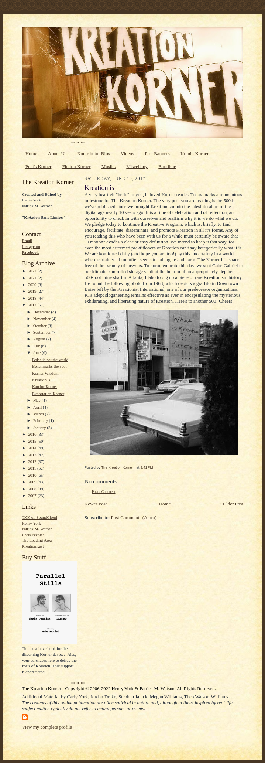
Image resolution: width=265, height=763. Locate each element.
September (42, 332)
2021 (32, 278)
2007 (32, 495)
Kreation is (41, 380)
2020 (32, 284)
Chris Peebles (33, 534)
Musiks (108, 166)
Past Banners (157, 153)
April (38, 407)
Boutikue (167, 166)
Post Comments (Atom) (134, 517)
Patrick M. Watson (37, 529)
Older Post (233, 504)
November (42, 318)
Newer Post (96, 504)
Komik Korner (194, 153)
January (40, 427)
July (37, 346)
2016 (32, 434)
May (37, 400)
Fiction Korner (76, 166)
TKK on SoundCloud (39, 517)
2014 (32, 448)
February (41, 420)
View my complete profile (47, 727)
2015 (32, 441)
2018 (32, 298)
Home (31, 153)
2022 (32, 271)
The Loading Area (37, 540)
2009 (32, 482)
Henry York (31, 523)
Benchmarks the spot (49, 366)
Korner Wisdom (45, 373)
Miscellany (137, 166)
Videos (127, 153)
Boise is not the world (50, 359)
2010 (32, 475)
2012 (32, 461)
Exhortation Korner (48, 393)
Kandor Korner (44, 386)
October (40, 325)
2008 (32, 489)
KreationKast (33, 546)
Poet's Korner (38, 166)
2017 (32, 305)
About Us (57, 153)
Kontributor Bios (93, 153)
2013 (32, 455)
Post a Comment (104, 492)
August (39, 339)
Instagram (31, 246)
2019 (32, 291)
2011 (32, 468)
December (42, 312)
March (39, 414)
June (37, 352)
